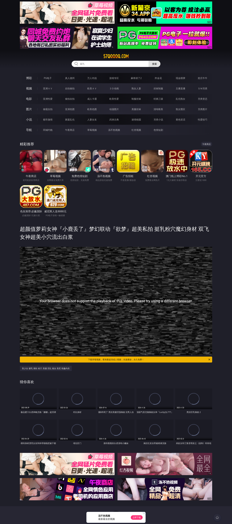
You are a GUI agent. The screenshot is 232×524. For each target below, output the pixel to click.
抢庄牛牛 (202, 78)
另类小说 (158, 119)
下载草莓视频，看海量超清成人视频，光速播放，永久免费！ (149, 359)
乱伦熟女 (180, 98)
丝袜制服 (158, 88)
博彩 (29, 78)
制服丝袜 (136, 98)
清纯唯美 (158, 109)
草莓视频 (92, 130)
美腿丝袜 (136, 109)
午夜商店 (70, 130)
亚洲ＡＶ (48, 88)
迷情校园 (136, 119)
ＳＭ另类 (202, 88)
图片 (29, 109)
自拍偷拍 (70, 88)
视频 (29, 88)
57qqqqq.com (116, 56)
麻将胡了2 (136, 78)
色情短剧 (158, 130)
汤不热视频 (114, 130)
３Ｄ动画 (114, 88)
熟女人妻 (136, 88)
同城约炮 (48, 130)
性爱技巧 (202, 119)
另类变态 (202, 98)
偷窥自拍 (48, 109)
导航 (29, 130)
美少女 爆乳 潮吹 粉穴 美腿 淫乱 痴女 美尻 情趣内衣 (46, 368)
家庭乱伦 (70, 119)
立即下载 (137, 517)
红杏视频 (136, 130)
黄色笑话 (180, 119)
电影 (29, 99)
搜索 (154, 63)
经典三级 (158, 98)
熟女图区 (180, 109)
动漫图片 (114, 109)
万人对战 (92, 78)
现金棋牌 (180, 78)
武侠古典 (114, 119)
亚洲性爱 (48, 98)
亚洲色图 (70, 109)
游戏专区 (114, 78)
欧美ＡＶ (92, 88)
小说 (29, 119)
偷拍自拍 (70, 98)
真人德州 (70, 78)
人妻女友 (92, 119)
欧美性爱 (114, 98)
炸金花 (158, 78)
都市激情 (48, 119)
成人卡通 (92, 98)
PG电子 (48, 78)
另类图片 (202, 109)
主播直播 (180, 88)
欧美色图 (92, 109)
